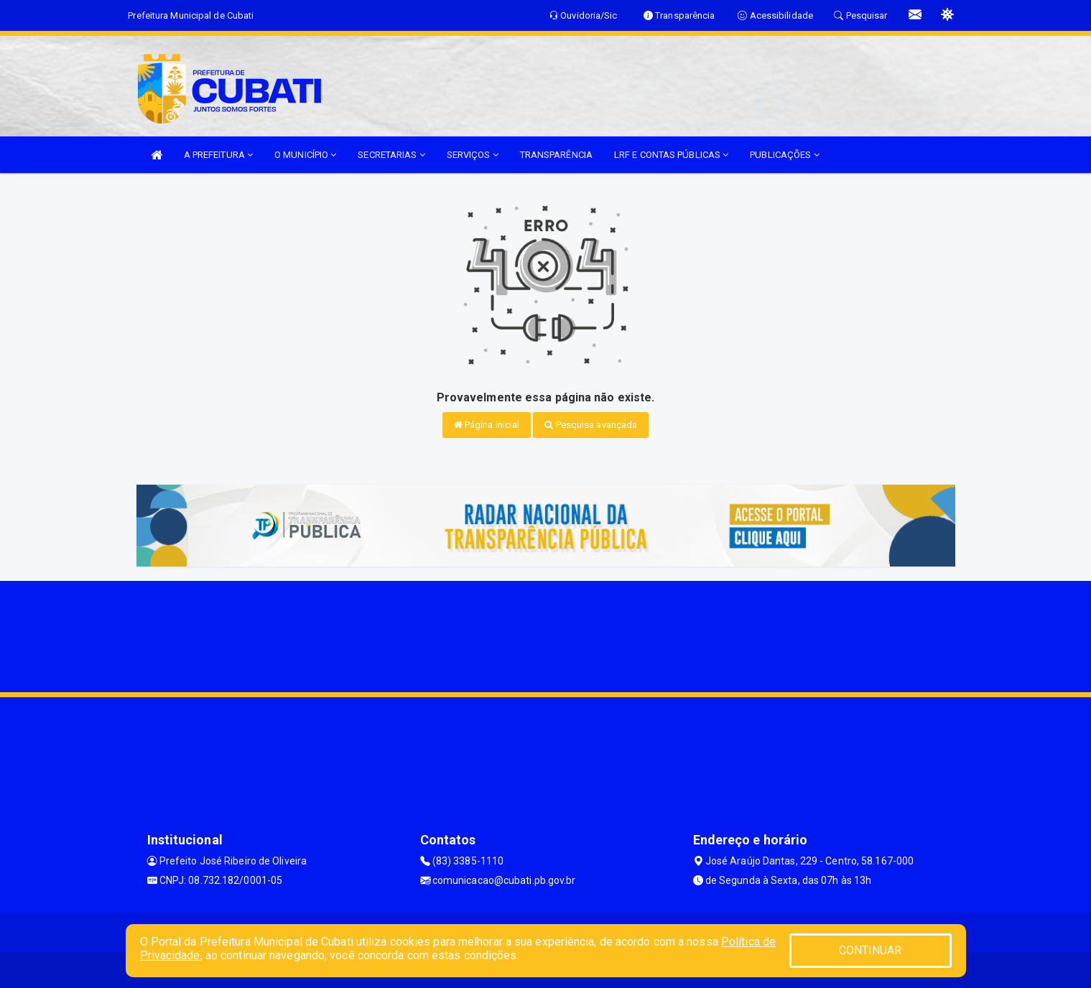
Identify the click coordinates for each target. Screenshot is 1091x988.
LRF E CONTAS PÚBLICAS (671, 154)
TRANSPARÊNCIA (556, 154)
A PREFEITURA (218, 154)
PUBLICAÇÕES (784, 154)
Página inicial (487, 424)
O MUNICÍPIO (305, 154)
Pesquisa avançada (590, 424)
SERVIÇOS (472, 154)
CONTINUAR (870, 950)
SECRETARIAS (391, 154)
